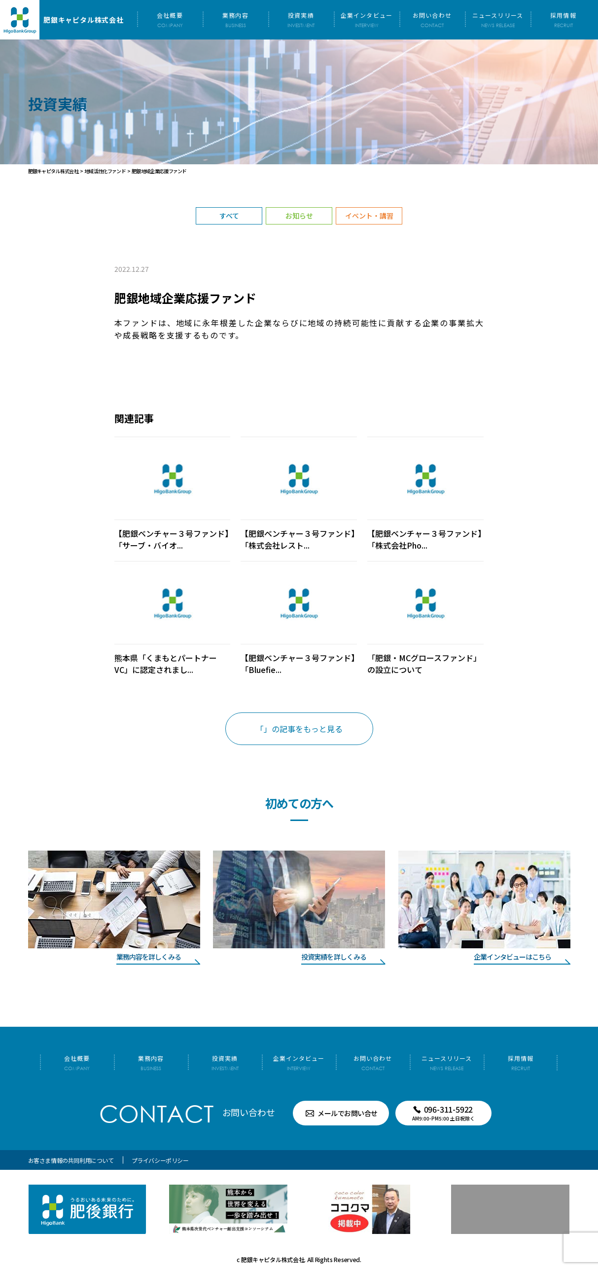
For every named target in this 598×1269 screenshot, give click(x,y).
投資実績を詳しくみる (333, 957)
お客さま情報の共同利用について (71, 1160)
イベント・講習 (369, 216)
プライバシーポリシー (160, 1160)
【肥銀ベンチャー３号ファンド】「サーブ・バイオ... (171, 539)
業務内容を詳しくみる (148, 957)
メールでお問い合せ (347, 1113)
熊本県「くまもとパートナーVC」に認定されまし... (165, 663)
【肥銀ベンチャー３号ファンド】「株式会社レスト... (298, 539)
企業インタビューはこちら (512, 957)
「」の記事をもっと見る (299, 729)
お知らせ (299, 216)
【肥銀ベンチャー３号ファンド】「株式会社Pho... (424, 539)
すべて (229, 216)
